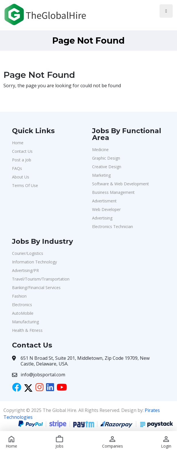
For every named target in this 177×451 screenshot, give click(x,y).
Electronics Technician (112, 226)
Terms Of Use (25, 185)
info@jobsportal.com (43, 374)
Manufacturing (25, 321)
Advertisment (104, 201)
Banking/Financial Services (36, 287)
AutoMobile (22, 313)
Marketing (101, 175)
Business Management (113, 192)
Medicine (100, 149)
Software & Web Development (120, 183)
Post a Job (21, 159)
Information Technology (34, 262)
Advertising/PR (25, 270)
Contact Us (22, 151)
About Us (20, 177)
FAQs (17, 168)
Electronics (22, 304)
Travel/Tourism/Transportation (40, 279)
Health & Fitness (27, 330)
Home (17, 142)
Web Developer (106, 209)
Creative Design (106, 166)
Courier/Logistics (27, 253)
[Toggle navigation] (166, 11)
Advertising (102, 218)
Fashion (19, 296)
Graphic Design (106, 158)
